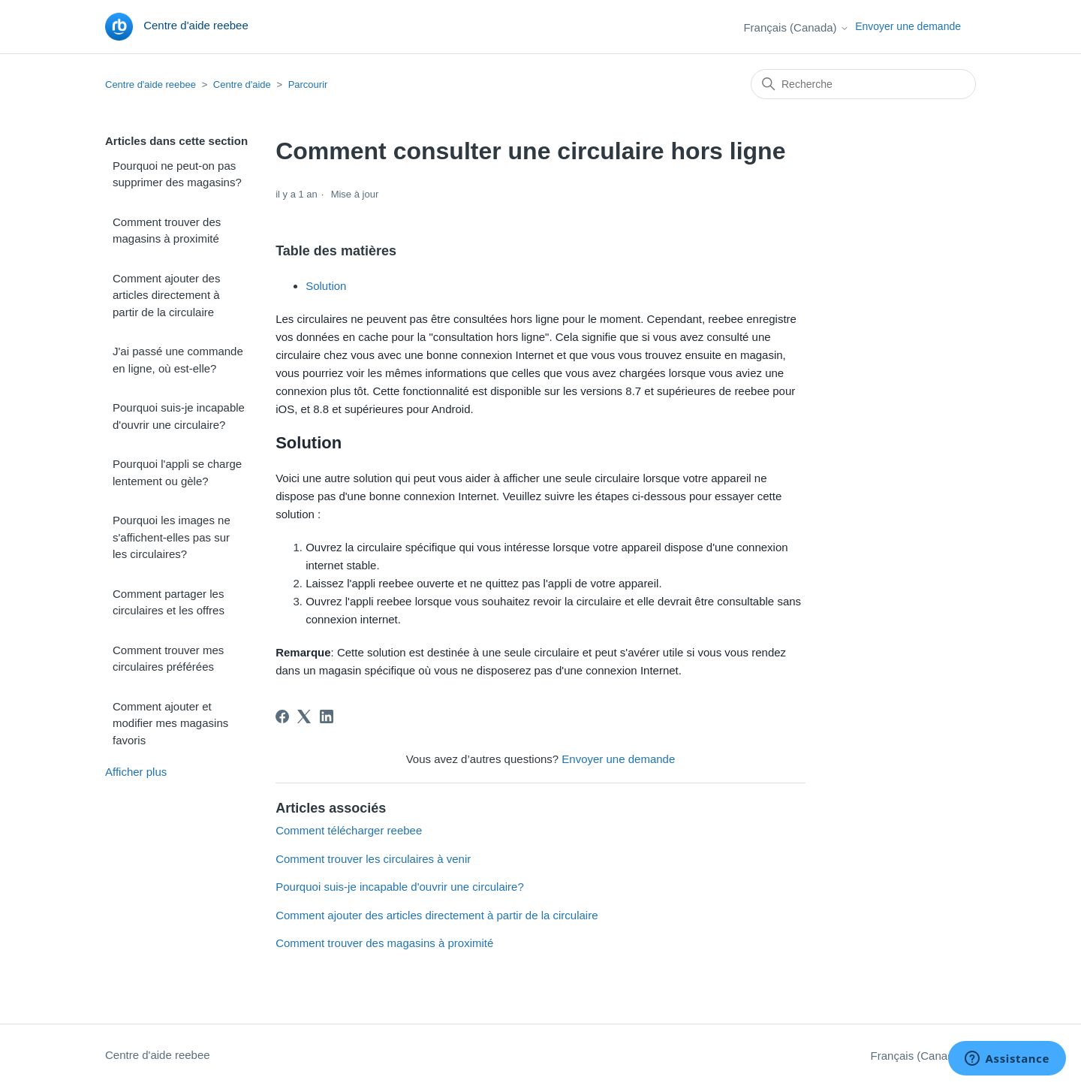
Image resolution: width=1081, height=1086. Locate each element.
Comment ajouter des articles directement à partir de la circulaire (166, 295)
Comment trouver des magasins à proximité (167, 231)
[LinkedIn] (326, 716)
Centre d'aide (242, 84)
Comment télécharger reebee (349, 830)
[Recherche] (863, 84)
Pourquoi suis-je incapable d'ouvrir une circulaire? (179, 416)
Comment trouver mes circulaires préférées (168, 659)
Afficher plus (136, 771)
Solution (326, 285)
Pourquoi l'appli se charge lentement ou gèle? (177, 472)
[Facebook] (282, 716)
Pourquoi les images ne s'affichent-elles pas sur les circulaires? (171, 537)
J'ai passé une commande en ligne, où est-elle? (178, 360)
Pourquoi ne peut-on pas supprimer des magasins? (177, 174)
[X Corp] (304, 716)
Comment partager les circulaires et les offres (168, 602)
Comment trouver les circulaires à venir (373, 858)
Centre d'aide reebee (150, 84)
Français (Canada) (795, 27)
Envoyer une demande (908, 26)
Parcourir (308, 84)
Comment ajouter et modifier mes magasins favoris (170, 723)
